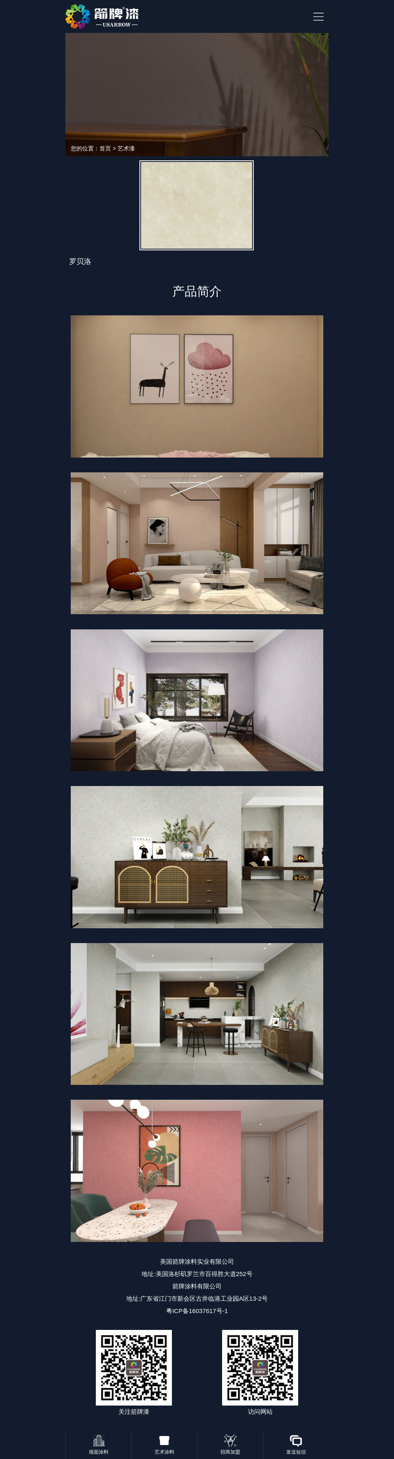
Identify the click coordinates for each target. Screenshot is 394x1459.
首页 (105, 148)
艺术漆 (126, 148)
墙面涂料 (99, 1452)
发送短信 (296, 1452)
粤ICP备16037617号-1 (197, 1310)
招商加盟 (230, 1452)
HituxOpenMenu (318, 16)
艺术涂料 (164, 1452)
